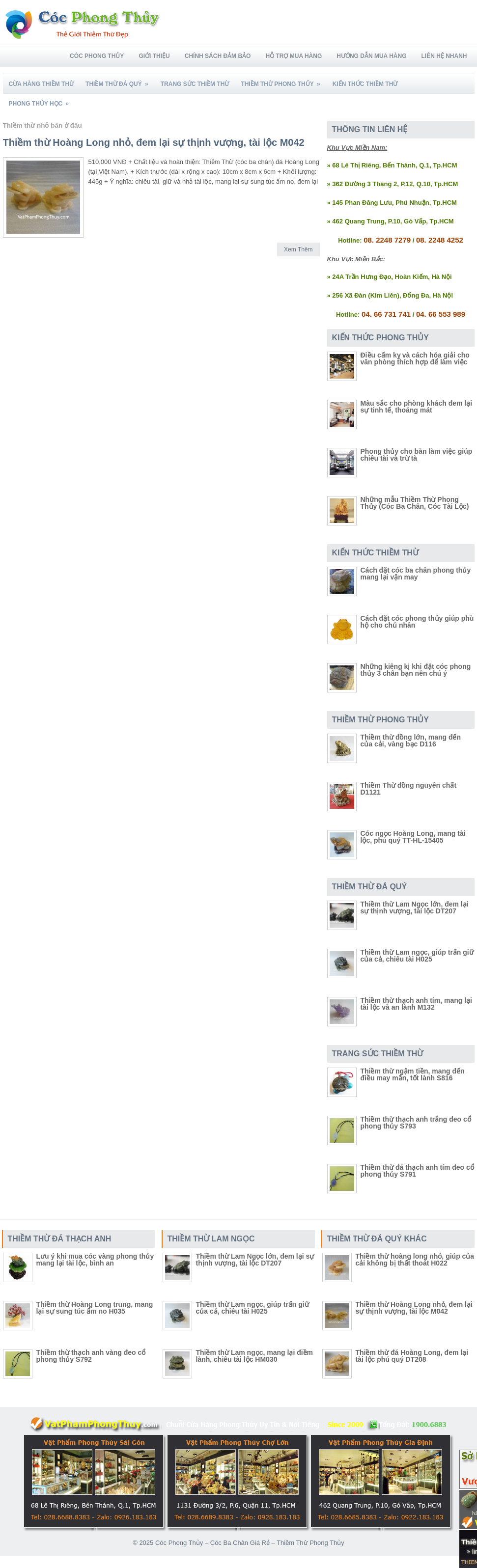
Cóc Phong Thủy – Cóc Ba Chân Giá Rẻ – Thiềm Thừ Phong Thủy (249, 1542)
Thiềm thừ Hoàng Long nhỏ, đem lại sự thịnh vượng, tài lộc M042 (154, 142)
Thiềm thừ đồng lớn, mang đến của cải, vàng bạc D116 (411, 740)
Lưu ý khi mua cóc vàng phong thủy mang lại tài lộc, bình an (95, 1259)
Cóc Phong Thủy (97, 56)
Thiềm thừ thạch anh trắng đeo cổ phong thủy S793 (416, 1122)
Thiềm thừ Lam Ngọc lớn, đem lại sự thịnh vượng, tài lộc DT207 (415, 907)
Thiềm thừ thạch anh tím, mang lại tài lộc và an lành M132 (416, 1003)
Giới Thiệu (154, 56)
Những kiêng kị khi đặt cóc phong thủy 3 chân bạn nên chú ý (416, 669)
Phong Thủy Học (42, 100)
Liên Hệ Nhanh (444, 56)
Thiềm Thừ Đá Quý (120, 80)
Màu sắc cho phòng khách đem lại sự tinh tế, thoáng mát (417, 406)
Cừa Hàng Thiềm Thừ (41, 84)
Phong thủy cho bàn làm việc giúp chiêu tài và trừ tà (417, 454)
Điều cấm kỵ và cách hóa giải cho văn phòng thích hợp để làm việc (415, 358)
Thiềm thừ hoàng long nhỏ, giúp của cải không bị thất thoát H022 (415, 1259)
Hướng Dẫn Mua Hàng (371, 56)
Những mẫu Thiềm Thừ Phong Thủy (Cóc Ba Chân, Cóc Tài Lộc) (415, 502)
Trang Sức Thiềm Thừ (195, 84)
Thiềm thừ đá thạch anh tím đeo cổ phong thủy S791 (417, 1170)
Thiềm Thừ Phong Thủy (283, 80)
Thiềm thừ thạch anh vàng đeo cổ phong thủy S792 (91, 1355)
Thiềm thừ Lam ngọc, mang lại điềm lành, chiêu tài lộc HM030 (254, 1355)
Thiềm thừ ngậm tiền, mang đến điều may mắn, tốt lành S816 (413, 1074)
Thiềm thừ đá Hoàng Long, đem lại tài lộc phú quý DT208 (412, 1355)
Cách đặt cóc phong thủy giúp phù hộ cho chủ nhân (417, 621)
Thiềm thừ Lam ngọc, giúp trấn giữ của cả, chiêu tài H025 (417, 955)
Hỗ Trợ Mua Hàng (293, 56)
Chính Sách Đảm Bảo (218, 56)
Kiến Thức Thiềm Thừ (365, 84)
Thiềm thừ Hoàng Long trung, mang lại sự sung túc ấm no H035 (94, 1307)
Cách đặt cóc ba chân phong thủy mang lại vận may (416, 573)
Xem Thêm (298, 249)
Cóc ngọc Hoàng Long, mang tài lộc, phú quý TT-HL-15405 (413, 836)
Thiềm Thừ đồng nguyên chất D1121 (409, 788)
